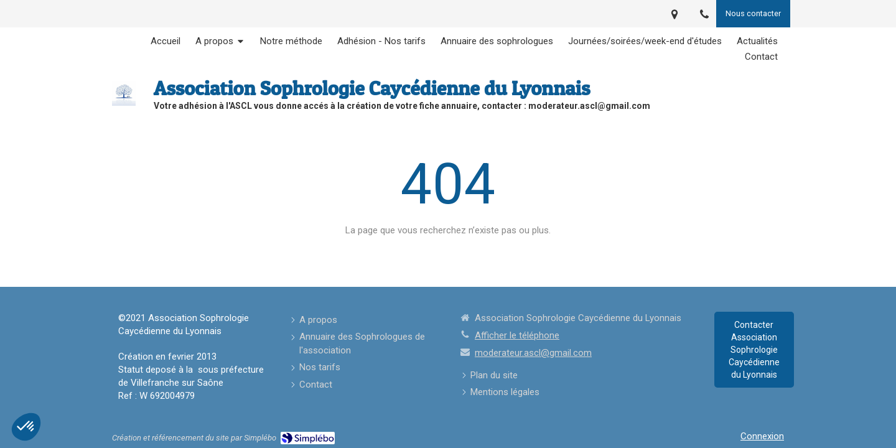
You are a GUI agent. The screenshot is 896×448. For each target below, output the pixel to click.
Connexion (762, 436)
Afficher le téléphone (517, 335)
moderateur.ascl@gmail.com (533, 352)
